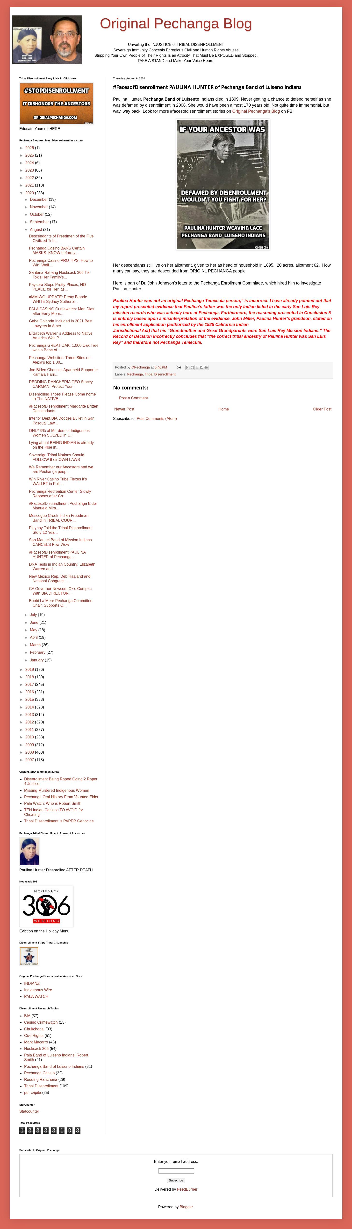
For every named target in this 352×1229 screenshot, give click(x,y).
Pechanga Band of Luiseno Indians (54, 1066)
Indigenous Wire (38, 990)
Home (224, 409)
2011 (30, 730)
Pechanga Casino (39, 1073)
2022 (30, 178)
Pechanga (135, 374)
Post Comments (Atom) (157, 419)
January (37, 660)
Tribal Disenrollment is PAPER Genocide (59, 821)
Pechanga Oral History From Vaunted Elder (61, 797)
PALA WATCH (36, 996)
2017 (30, 684)
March (36, 645)
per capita (32, 1092)
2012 (30, 722)
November (39, 207)
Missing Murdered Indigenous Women (56, 790)
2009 (30, 745)
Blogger (186, 1207)
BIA (27, 1016)
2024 (30, 163)
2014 (30, 707)
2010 (30, 737)
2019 (30, 669)
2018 (30, 677)
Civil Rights (33, 1036)
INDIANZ (32, 983)
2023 (30, 170)
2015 (30, 699)
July (34, 615)
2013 (30, 715)
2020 (30, 193)
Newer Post (124, 409)
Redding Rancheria (40, 1079)
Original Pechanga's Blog (256, 111)
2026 (30, 148)
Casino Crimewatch (41, 1022)
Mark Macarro (36, 1042)
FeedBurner (187, 1189)
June (34, 622)
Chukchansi (34, 1029)
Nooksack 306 (36, 1049)
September (40, 222)
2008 (30, 752)
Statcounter (29, 1111)
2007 (30, 760)
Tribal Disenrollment (160, 374)
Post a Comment (133, 398)
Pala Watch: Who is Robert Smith (52, 803)
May (34, 630)
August (36, 230)
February (38, 652)
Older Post (322, 409)
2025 (30, 155)
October (37, 214)
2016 (30, 692)
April (34, 637)
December (39, 199)
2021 (30, 185)
